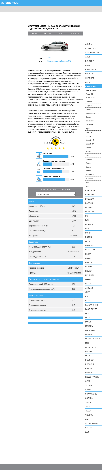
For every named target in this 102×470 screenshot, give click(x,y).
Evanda (89, 132)
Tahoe (88, 171)
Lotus (88, 322)
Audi (87, 57)
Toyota (89, 415)
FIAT (87, 229)
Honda (88, 267)
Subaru (89, 398)
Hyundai (89, 275)
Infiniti (88, 279)
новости (75, 34)
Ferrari (89, 224)
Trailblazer (90, 175)
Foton (88, 237)
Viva (87, 182)
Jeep (87, 292)
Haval (88, 258)
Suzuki (88, 402)
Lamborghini (91, 305)
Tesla (88, 411)
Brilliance (90, 69)
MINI (87, 343)
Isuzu (88, 284)
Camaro (89, 102)
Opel (87, 356)
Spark (88, 167)
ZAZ (87, 432)
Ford (88, 233)
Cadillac (89, 74)
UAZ (87, 419)
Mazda (88, 334)
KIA (86, 296)
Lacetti (88, 136)
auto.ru (10, 2)
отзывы (48, 34)
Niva (88, 155)
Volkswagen (91, 423)
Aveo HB (89, 94)
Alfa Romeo (91, 48)
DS (86, 216)
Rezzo (88, 163)
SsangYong (91, 394)
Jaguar (89, 288)
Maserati (90, 330)
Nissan (88, 351)
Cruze (88, 117)
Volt (87, 186)
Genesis (89, 245)
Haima (88, 254)
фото (61, 34)
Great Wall (91, 250)
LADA (87, 301)
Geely (88, 241)
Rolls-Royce (92, 377)
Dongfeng (90, 212)
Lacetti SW (90, 144)
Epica (88, 129)
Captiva (89, 105)
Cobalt (88, 109)
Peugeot (89, 360)
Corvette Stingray (92, 113)
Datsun (89, 203)
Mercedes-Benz (93, 339)
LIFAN (87, 318)
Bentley (89, 61)
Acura (88, 44)
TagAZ (88, 407)
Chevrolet (91, 86)
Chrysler (90, 190)
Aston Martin (92, 53)
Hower (88, 271)
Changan (90, 78)
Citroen (89, 195)
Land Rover (91, 309)
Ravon (88, 368)
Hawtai (88, 262)
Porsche (89, 364)
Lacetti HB (90, 140)
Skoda (88, 385)
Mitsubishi (90, 347)
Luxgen (89, 326)
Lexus (88, 313)
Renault (89, 373)
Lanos (88, 148)
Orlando (89, 159)
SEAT (87, 381)
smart (88, 390)
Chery (88, 82)
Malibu (88, 152)
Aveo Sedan (90, 98)
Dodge (88, 207)
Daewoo (89, 199)
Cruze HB (90, 121)
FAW (87, 220)
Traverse (89, 178)
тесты (34, 34)
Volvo (88, 428)
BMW (87, 65)
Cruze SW (90, 125)
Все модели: (91, 90)
